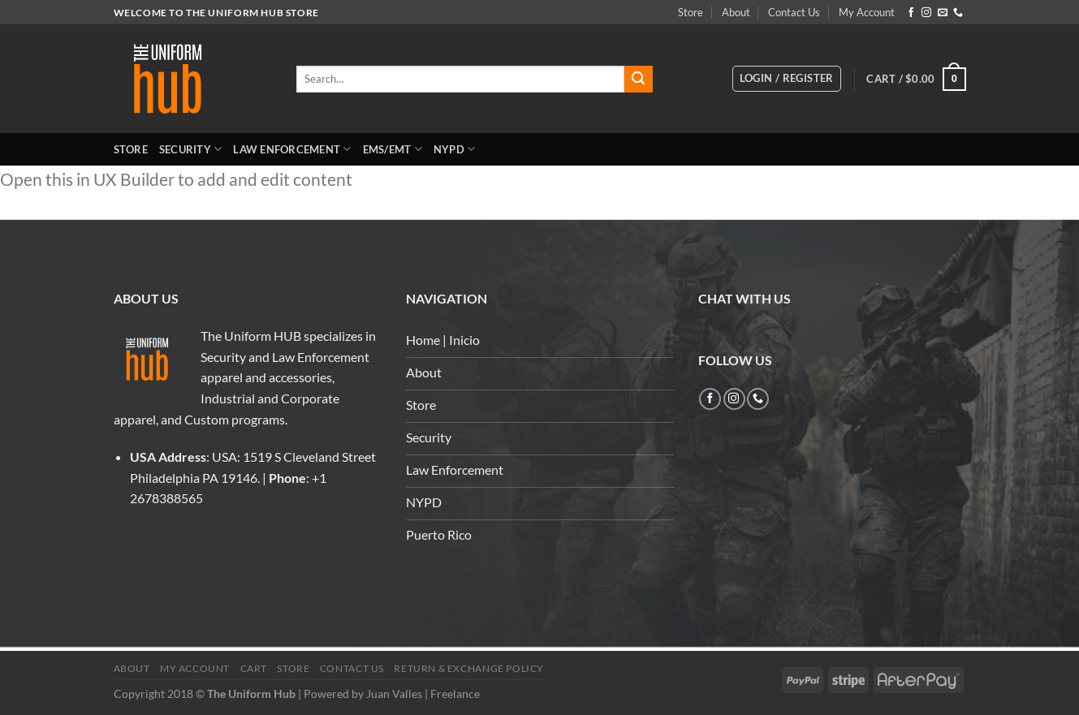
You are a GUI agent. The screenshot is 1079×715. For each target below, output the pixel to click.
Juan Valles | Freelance (423, 693)
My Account (867, 12)
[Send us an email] (942, 13)
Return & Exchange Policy (469, 668)
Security (190, 149)
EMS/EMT (392, 149)
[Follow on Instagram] (926, 13)
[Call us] (958, 13)
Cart (253, 668)
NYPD (454, 149)
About (736, 12)
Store (690, 12)
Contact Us (794, 12)
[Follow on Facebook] (911, 13)
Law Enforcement (292, 149)
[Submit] (638, 79)
